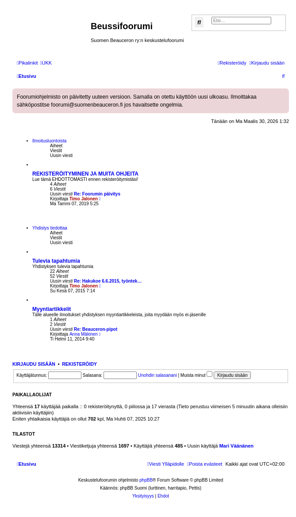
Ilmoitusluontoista (49, 140)
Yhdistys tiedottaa (49, 228)
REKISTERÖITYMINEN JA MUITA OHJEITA (85, 174)
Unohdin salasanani (157, 375)
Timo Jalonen (83, 198)
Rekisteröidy (79, 364)
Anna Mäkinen (83, 334)
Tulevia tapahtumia (56, 261)
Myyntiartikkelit (51, 309)
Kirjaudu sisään (33, 364)
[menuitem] (46, 62)
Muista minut (196, 375)
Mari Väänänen (236, 445)
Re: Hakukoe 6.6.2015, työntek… (108, 281)
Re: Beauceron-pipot (95, 329)
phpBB (146, 480)
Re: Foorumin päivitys (97, 193)
